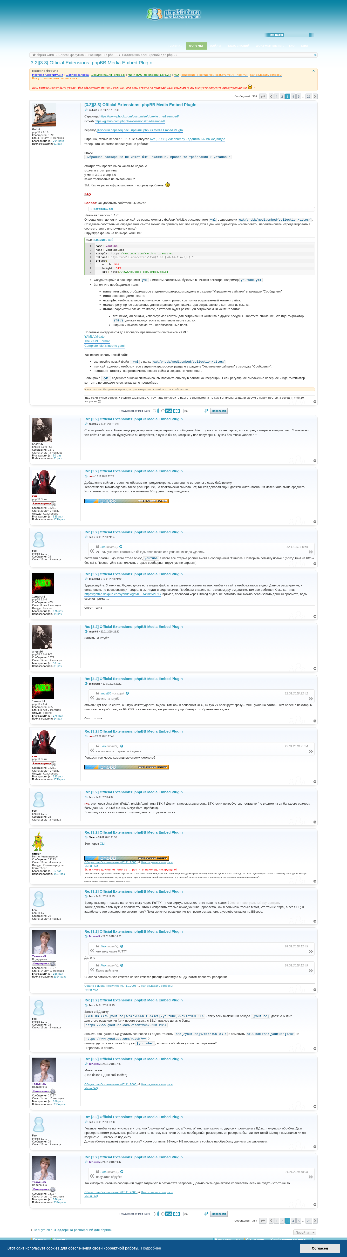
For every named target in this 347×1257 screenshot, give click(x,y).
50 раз (57, 455)
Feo (103, 746)
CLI (102, 843)
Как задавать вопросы (157, 862)
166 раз (58, 973)
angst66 (106, 693)
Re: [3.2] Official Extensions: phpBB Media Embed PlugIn (133, 419)
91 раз (58, 144)
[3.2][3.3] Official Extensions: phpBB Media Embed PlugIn (90, 62)
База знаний (238, 46)
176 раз (58, 611)
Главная (176, 46)
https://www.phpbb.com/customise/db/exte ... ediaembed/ (139, 116)
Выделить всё (103, 240)
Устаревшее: (103, 209)
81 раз (58, 458)
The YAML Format (97, 341)
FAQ (292, 46)
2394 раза (60, 976)
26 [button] (309, 96)
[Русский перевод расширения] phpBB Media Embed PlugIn (140, 130)
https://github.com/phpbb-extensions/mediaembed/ (130, 121)
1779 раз (59, 519)
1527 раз (59, 874)
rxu (103, 547)
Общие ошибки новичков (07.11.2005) (110, 862)
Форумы (196, 46)
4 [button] (293, 96)
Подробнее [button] (151, 1248)
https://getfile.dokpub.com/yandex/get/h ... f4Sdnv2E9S (122, 594)
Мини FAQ (91, 866)
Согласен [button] (320, 1248)
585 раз (58, 516)
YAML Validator (95, 336)
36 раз (57, 871)
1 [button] (276, 96)
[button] (262, 96)
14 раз (58, 614)
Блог (305, 46)
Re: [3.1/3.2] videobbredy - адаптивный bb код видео (187, 139)
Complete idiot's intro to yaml (104, 345)
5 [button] (298, 96)
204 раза (58, 141)
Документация (269, 46)
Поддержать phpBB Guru (134, 410)
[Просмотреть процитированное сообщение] (121, 547)
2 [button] (282, 96)
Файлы (215, 46)
